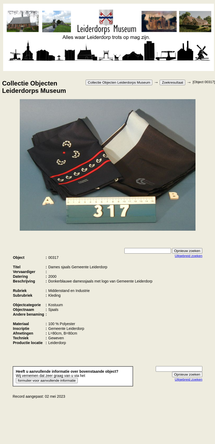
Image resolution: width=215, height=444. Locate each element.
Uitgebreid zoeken (188, 256)
